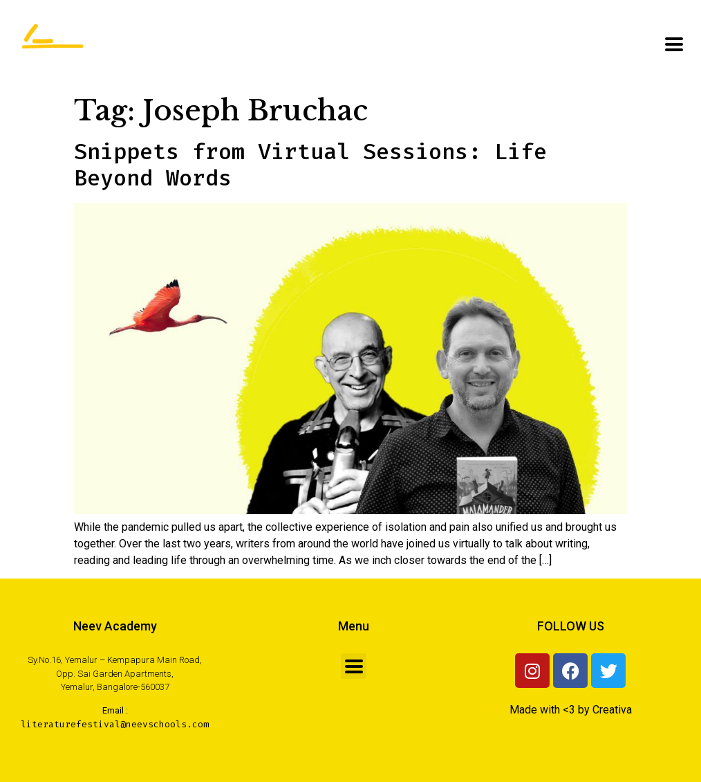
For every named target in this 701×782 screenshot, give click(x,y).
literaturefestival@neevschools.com (115, 724)
